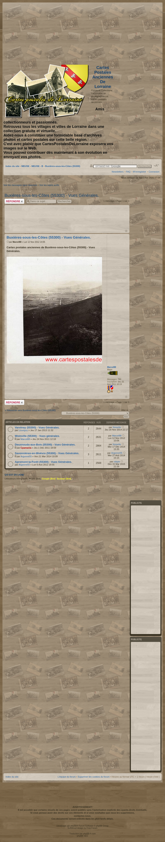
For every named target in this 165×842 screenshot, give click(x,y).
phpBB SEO (82, 836)
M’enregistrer (139, 171)
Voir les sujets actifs (49, 185)
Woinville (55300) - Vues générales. (37, 435)
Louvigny (23, 430)
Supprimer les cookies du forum (94, 777)
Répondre (14, 201)
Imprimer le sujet (91, 165)
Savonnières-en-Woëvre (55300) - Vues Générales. (47, 453)
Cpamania (26, 448)
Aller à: (124, 410)
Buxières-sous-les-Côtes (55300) (62, 166)
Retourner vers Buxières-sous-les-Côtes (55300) (31, 410)
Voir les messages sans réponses (20, 185)
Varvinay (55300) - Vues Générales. (37, 427)
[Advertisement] (127, 32)
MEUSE (25, 166)
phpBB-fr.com (89, 834)
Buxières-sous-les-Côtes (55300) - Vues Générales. (52, 195)
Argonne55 (26, 456)
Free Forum (92, 828)
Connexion (154, 171)
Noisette (117, 427)
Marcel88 (17, 242)
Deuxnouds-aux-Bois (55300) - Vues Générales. (45, 444)
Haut (126, 231)
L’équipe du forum (67, 777)
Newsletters (117, 171)
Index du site (12, 166)
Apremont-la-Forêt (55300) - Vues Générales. (43, 461)
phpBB (73, 826)
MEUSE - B (37, 166)
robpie (117, 461)
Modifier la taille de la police (156, 165)
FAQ (128, 171)
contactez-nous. (82, 816)
